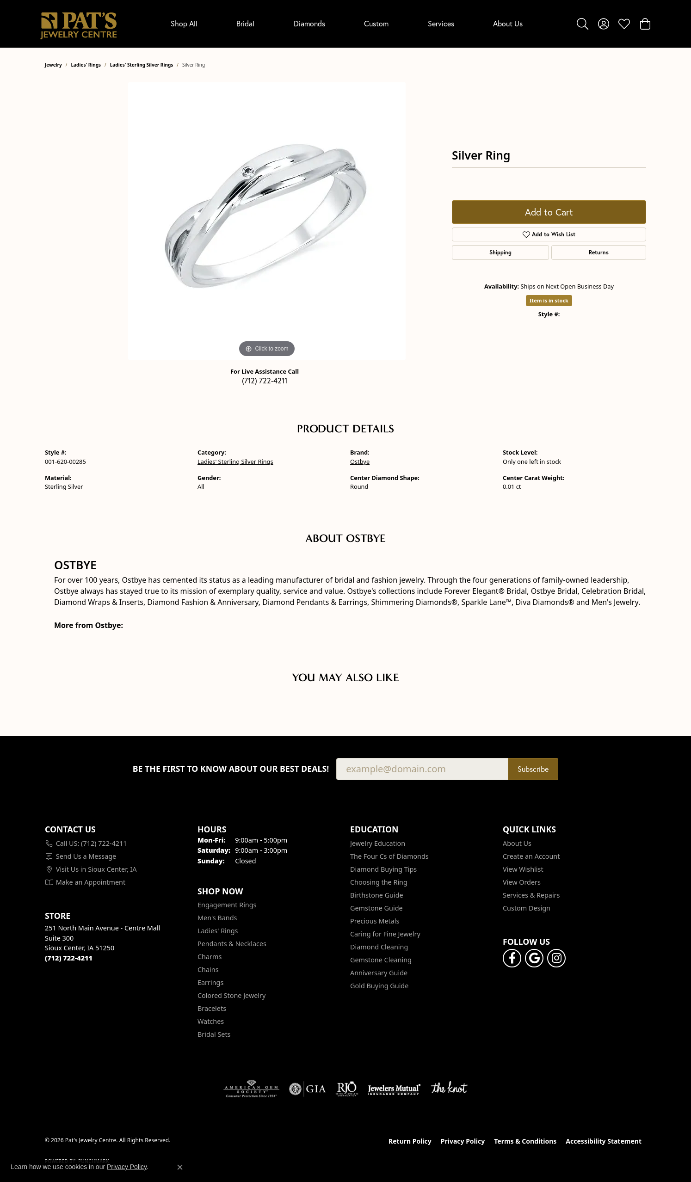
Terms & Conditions (525, 1141)
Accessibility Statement (604, 1141)
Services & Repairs (531, 895)
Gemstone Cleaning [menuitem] (381, 959)
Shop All (184, 23)
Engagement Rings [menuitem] (227, 904)
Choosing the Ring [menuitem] (378, 882)
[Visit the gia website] (307, 1089)
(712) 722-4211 (264, 380)
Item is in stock (549, 300)
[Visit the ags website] (251, 1089)
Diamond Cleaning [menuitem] (379, 946)
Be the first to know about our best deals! (231, 769)
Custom (376, 23)
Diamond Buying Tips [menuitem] (383, 869)
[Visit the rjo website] (346, 1089)
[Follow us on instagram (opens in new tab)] (556, 958)
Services (441, 23)
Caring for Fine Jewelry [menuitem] (385, 934)
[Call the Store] (69, 958)
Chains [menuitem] (208, 969)
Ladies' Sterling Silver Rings (141, 65)
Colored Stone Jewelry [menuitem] (231, 995)
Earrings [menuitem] (210, 982)
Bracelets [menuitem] (211, 1008)
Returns (599, 252)
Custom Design (526, 908)
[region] (267, 221)
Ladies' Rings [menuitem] (217, 930)
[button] (582, 23)
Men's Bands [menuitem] (217, 917)
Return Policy (410, 1141)
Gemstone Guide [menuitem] (376, 908)
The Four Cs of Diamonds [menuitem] (389, 856)
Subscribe (533, 769)
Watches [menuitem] (210, 1021)
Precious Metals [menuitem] (374, 921)
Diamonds (309, 23)
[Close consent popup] (180, 1167)
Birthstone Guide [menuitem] (376, 895)
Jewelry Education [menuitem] (377, 843)
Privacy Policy (463, 1141)
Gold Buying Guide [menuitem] (379, 985)
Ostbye (360, 461)
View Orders (522, 882)
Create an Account (531, 856)
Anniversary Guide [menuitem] (378, 972)
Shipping (500, 252)
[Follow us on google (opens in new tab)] (534, 958)
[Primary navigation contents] (346, 24)
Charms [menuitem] (209, 956)
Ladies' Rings (86, 65)
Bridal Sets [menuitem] (214, 1034)
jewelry (53, 65)
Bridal (245, 23)
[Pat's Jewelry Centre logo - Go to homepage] (78, 24)
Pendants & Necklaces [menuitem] (231, 943)
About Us (508, 23)
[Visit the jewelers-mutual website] (394, 1089)
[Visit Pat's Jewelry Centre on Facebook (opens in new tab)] (512, 958)
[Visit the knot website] (449, 1089)
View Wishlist (523, 869)
